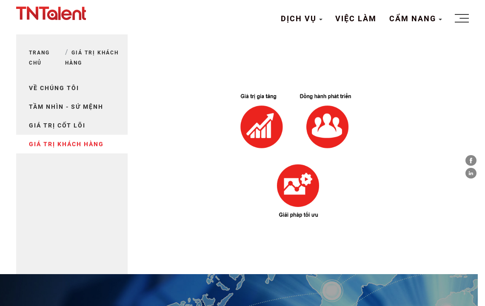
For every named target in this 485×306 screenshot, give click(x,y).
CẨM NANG (414, 18)
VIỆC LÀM (356, 18)
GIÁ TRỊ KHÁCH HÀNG (66, 144)
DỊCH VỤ (300, 18)
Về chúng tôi (54, 88)
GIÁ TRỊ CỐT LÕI (57, 125)
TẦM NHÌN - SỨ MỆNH (66, 106)
